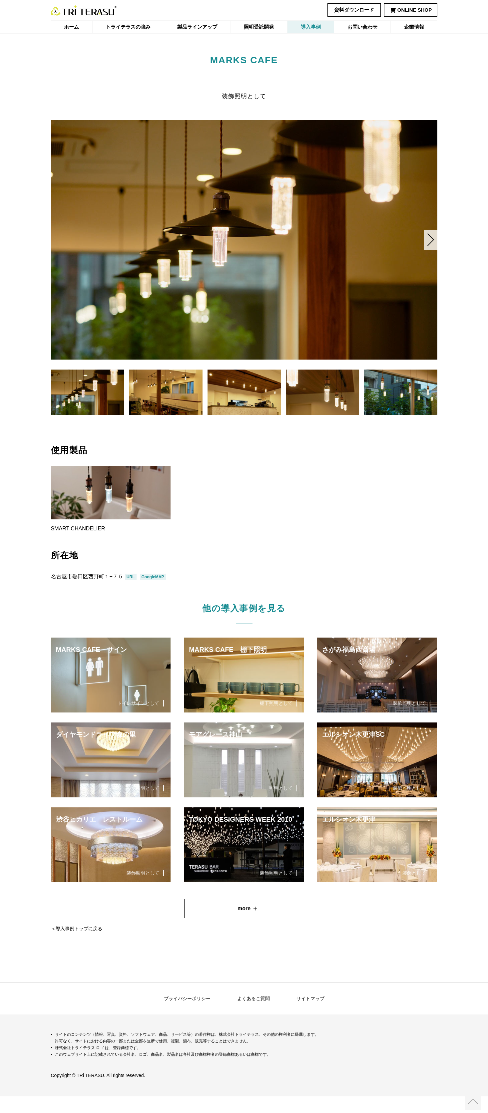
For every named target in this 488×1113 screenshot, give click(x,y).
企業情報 (414, 27)
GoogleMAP (153, 593)
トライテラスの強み (128, 27)
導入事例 (311, 27)
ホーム (71, 27)
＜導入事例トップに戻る (76, 945)
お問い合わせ (362, 27)
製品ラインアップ (197, 27)
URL (131, 593)
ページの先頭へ (473, 1101)
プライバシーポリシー (187, 1015)
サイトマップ (310, 1015)
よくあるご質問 (253, 1015)
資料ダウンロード (354, 10)
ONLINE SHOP (410, 10)
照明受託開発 (259, 27)
